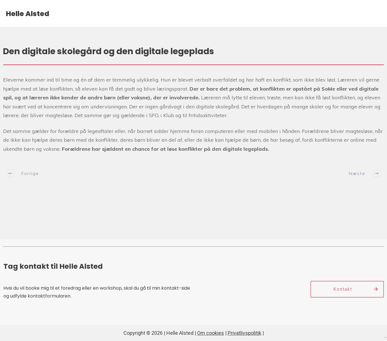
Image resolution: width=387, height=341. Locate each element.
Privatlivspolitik (244, 333)
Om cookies (210, 333)
